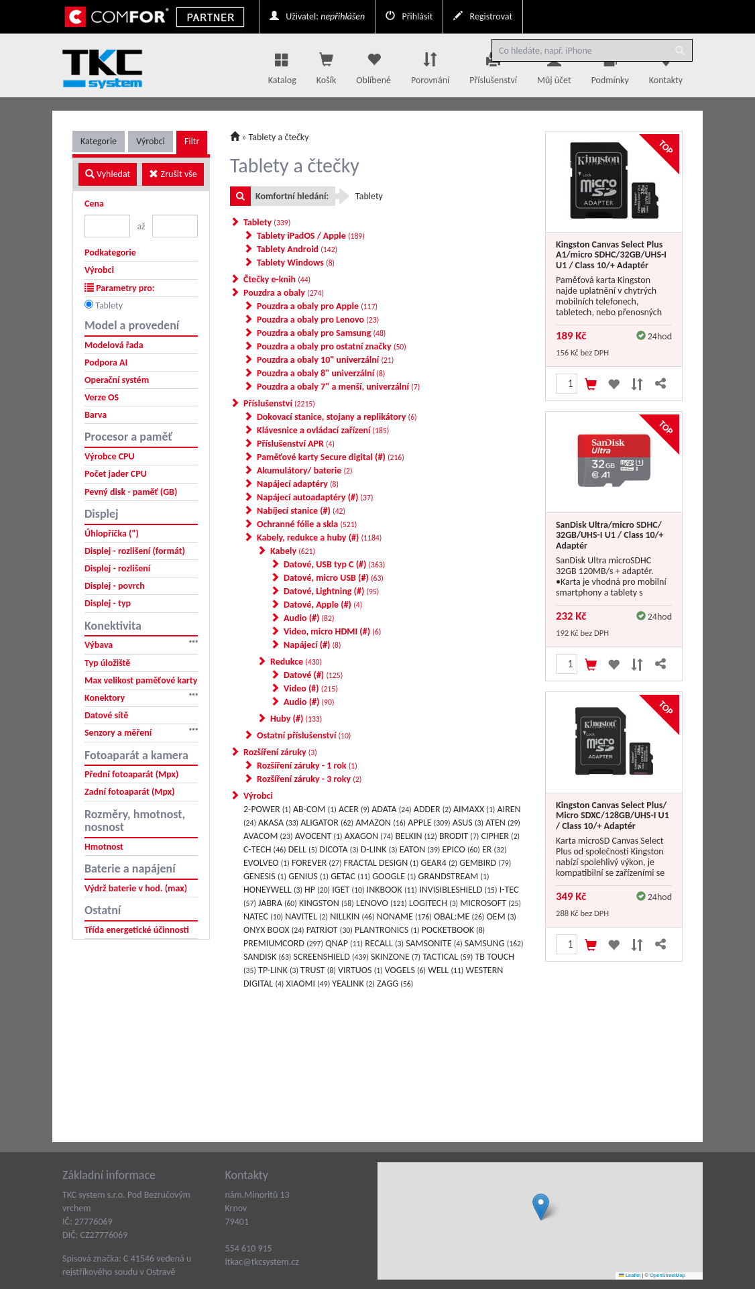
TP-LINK (278, 970)
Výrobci (150, 141)
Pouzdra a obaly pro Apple (317, 306)
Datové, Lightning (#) (331, 591)
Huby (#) (296, 718)
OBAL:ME (459, 916)
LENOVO (381, 903)
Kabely (292, 551)
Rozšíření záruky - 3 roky (309, 779)
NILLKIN (352, 916)
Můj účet (554, 65)
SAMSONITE (434, 943)
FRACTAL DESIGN (381, 862)
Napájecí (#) (312, 645)
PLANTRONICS (387, 930)
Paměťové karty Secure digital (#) (330, 457)
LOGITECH (433, 903)
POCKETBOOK (453, 930)
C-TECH (264, 849)
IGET (348, 889)
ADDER (432, 809)
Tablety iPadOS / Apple (311, 235)
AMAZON (380, 822)
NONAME (404, 916)
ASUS (468, 822)
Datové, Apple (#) (323, 604)
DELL (302, 849)
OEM (501, 916)
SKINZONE (395, 956)
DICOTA (338, 849)
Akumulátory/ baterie (304, 470)
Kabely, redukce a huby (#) (319, 537)
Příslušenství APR (296, 443)
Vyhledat (107, 174)
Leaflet (629, 1275)
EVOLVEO (266, 862)
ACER (354, 809)
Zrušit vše (172, 174)
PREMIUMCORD (283, 943)
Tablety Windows (296, 262)
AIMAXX (474, 809)
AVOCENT (319, 836)
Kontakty (666, 65)
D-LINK (379, 849)
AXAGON (369, 836)
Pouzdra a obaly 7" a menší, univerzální (338, 386)
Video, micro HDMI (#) (332, 631)
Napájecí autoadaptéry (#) (315, 497)
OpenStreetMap (667, 1275)
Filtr (191, 141)
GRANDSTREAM (453, 876)
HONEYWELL (272, 889)
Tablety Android (297, 249)
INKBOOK (392, 889)
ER (494, 849)
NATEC (263, 916)
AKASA (278, 822)
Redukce (296, 661)
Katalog (282, 65)
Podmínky (610, 65)
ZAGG (395, 983)
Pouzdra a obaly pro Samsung (321, 333)
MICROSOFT (490, 903)
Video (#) (311, 688)
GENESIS (264, 876)
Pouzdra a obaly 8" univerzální (321, 373)
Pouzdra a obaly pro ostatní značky (331, 346)
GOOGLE (394, 876)
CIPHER (500, 836)
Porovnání (430, 65)
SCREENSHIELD (331, 956)
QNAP (344, 943)
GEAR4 (439, 862)
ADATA (391, 809)
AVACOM (267, 836)
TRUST (318, 970)
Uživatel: (317, 16)
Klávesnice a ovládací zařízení (323, 430)
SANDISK (267, 956)
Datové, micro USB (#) (334, 577)
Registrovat (482, 16)
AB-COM (315, 809)
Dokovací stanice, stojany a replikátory (337, 417)
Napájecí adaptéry (298, 484)
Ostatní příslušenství (304, 735)
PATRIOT (329, 930)
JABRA (277, 903)
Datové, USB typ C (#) (334, 564)
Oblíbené (373, 65)
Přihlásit (409, 16)
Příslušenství (493, 65)
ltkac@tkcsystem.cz (262, 1262)
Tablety (109, 305)
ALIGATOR (326, 822)
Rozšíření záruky (280, 752)
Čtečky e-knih (276, 279)
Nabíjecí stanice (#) (301, 510)
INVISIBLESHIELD (458, 889)
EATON (420, 849)
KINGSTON (326, 903)
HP (317, 889)
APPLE (429, 822)
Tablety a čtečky (279, 137)
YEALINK (353, 983)
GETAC (350, 876)
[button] (540, 1207)
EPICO (461, 849)
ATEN (502, 822)
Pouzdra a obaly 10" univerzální (325, 360)
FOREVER (316, 862)
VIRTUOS (360, 970)
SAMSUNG (494, 943)
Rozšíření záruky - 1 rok (307, 765)
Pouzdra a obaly (283, 292)
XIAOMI (308, 983)
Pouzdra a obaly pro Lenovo (318, 319)
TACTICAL (447, 956)
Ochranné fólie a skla (307, 524)
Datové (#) (313, 675)
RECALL (384, 943)
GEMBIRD (485, 862)
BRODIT (459, 836)
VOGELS (405, 970)
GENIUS (308, 876)
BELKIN (416, 836)
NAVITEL (306, 916)
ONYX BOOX (273, 930)
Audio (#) (309, 618)
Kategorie (98, 141)
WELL (445, 970)
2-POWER (267, 809)
